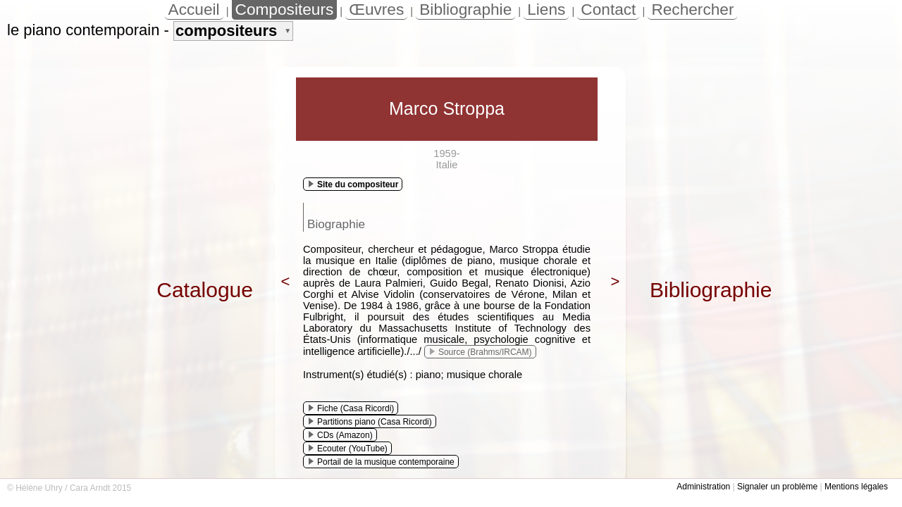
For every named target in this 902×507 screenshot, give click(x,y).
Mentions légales (856, 487)
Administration (703, 487)
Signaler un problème (777, 487)
